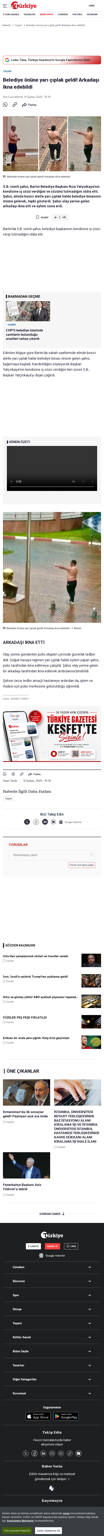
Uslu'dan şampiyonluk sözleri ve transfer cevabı (35, 956)
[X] (27, 822)
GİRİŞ (91, 5)
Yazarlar (18, 1365)
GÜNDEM (63, 14)
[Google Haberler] (70, 822)
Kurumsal (19, 1393)
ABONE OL (52, 1246)
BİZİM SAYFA (46, 14)
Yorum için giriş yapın (82, 865)
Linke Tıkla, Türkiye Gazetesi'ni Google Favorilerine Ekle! (47, 60)
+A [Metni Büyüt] (64, 217)
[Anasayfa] (52, 1235)
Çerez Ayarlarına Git (48, 1530)
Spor (16, 1295)
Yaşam (7, 71)
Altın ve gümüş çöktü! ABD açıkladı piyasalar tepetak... (41, 997)
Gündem (18, 1267)
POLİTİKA (77, 14)
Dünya (17, 1309)
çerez (66, 1513)
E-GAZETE (33, 1246)
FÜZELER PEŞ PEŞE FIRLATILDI (25, 1017)
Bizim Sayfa (21, 1351)
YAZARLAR (29, 14)
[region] (52, 1521)
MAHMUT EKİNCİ (20, 698)
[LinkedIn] (45, 822)
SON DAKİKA (12, 14)
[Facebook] (36, 822)
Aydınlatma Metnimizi (20, 1520)
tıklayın (61, 1479)
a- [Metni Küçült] (55, 217)
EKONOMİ (92, 14)
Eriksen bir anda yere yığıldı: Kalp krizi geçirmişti (36, 1038)
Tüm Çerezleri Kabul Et (17, 1530)
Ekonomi (19, 1281)
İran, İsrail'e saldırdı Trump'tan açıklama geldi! (35, 976)
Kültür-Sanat (22, 1337)
